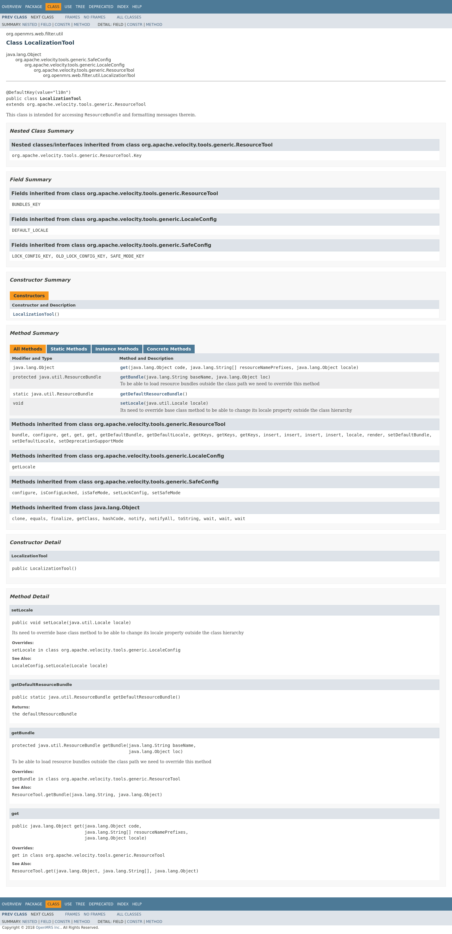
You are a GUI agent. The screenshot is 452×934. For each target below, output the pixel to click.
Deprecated (101, 7)
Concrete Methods (169, 349)
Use (68, 7)
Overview (12, 7)
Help (137, 7)
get (124, 367)
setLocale (132, 403)
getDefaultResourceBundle (151, 393)
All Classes (129, 17)
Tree (80, 7)
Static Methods (68, 349)
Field (46, 24)
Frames (72, 17)
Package (33, 7)
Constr (62, 24)
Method (82, 24)
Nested (29, 24)
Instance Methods (116, 349)
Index (123, 7)
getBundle (132, 377)
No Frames (94, 17)
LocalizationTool (33, 314)
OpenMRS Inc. (48, 927)
